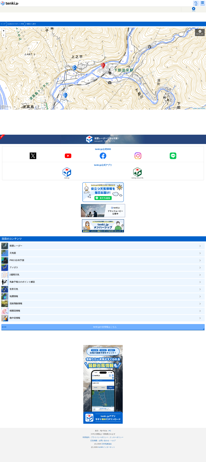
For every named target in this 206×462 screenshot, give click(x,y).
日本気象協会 (106, 444)
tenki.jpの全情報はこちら (105, 327)
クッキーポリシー (116, 437)
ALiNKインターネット (106, 447)
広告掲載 (93, 441)
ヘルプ (113, 441)
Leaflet (195, 108)
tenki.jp (10, 3)
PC (110, 431)
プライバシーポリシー (99, 437)
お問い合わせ (104, 441)
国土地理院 (201, 108)
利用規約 (86, 437)
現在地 (193, 11)
